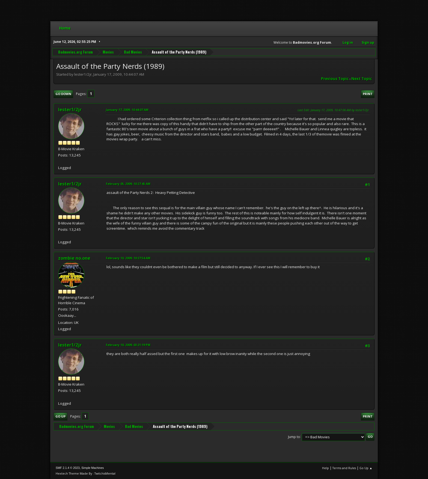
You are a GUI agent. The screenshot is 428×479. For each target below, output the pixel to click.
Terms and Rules (344, 468)
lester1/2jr (70, 110)
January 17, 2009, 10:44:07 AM (127, 110)
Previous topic (335, 78)
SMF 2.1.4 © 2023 (68, 467)
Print (368, 94)
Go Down (63, 94)
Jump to (294, 436)
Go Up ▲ (365, 468)
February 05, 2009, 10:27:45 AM (128, 184)
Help (325, 468)
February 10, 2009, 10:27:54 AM (128, 258)
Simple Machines (92, 467)
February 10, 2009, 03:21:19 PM (128, 345)
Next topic (361, 78)
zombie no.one (74, 258)
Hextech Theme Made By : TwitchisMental (85, 473)
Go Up (60, 416)
